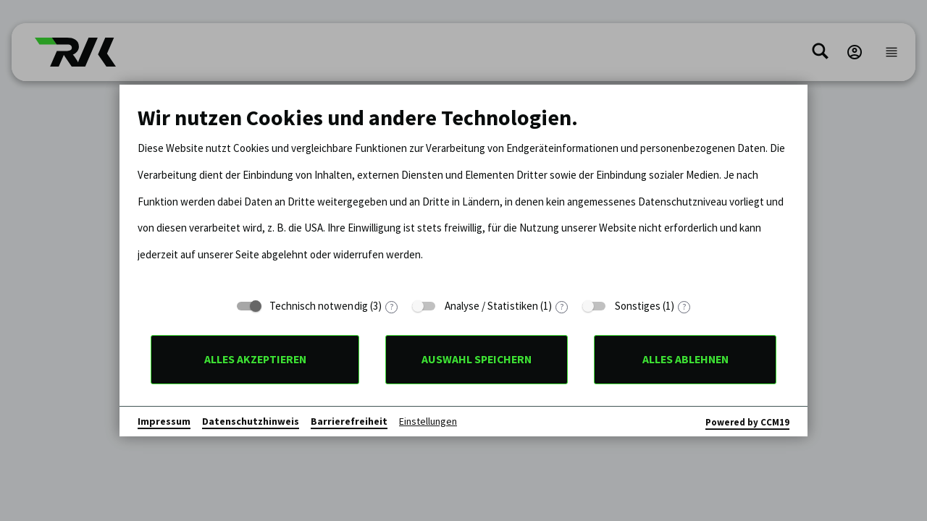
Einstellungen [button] (428, 421)
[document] (463, 196)
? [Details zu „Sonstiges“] (684, 307)
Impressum (164, 421)
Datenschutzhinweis (250, 421)
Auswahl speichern (476, 359)
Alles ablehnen (685, 359)
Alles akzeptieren (255, 359)
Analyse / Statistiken (491, 306)
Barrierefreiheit (349, 421)
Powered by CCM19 (747, 422)
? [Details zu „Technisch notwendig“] (391, 307)
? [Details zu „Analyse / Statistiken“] (561, 307)
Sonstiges (638, 306)
